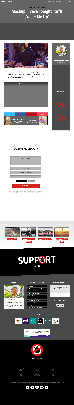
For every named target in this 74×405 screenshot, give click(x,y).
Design (37, 371)
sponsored (41, 382)
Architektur (37, 368)
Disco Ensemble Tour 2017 (61, 102)
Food (53, 366)
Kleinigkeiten (21, 370)
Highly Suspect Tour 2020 (61, 118)
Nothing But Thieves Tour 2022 (61, 119)
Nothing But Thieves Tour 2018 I (61, 103)
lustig (21, 375)
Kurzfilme (20, 373)
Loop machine (61, 60)
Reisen (53, 370)
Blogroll (12, 382)
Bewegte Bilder (37, 370)
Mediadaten (35, 382)
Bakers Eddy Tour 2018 (61, 104)
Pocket (42, 114)
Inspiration (37, 364)
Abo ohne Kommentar (32, 181)
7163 (38, 358)
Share (20, 114)
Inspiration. (58, 1)
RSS (63, 382)
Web (53, 376)
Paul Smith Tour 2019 (61, 114)
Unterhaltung (20, 364)
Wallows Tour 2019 (61, 115)
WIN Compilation (21, 376)
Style (53, 373)
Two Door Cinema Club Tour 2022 (61, 121)
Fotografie (37, 373)
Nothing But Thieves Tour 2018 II (61, 106)
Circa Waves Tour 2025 (61, 125)
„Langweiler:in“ (56, 288)
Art (37, 369)
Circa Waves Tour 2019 (61, 113)
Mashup (66, 60)
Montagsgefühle (21, 369)
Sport (53, 371)
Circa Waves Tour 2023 (61, 122)
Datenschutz (53, 382)
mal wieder (16, 72)
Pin (31, 114)
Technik (53, 374)
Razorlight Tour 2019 (61, 108)
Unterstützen (23, 382)
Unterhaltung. (51, 1)
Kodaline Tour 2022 (61, 120)
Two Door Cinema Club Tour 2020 (61, 117)
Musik (55, 60)
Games (21, 374)
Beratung (47, 382)
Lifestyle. (64, 1)
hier (16, 192)
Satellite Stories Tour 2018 (61, 105)
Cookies (59, 382)
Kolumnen (53, 368)
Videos (37, 376)
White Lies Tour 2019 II (61, 116)
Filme (21, 371)
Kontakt (29, 382)
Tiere (53, 375)
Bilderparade (21, 366)
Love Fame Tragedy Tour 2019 (61, 112)
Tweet (9, 114)
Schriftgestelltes (37, 375)
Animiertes (37, 366)
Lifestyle (53, 364)
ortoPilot (9, 72)
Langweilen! (60, 305)
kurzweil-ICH (37, 374)
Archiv (17, 382)
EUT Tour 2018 (61, 107)
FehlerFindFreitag (21, 368)
